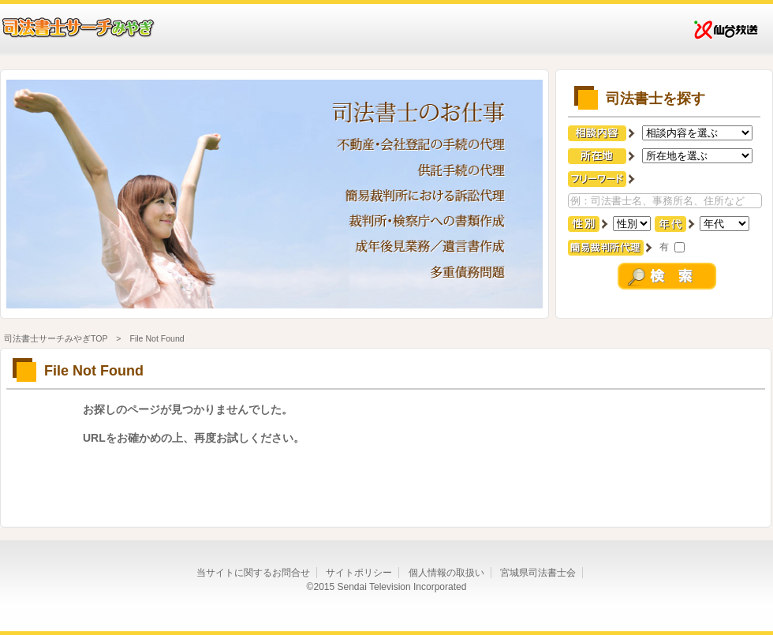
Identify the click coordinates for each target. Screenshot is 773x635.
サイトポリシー (359, 572)
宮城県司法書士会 (538, 572)
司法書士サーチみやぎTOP (55, 338)
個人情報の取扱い (446, 572)
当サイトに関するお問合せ (253, 572)
